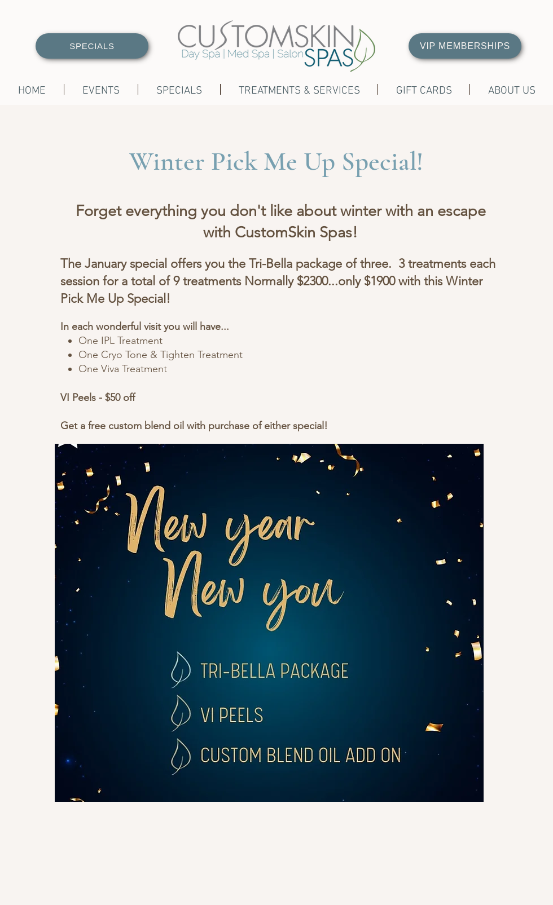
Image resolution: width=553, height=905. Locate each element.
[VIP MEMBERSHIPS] (465, 46)
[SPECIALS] (92, 46)
